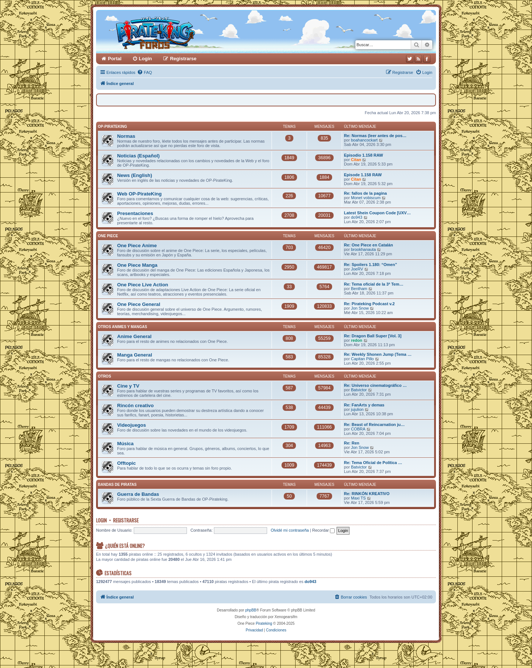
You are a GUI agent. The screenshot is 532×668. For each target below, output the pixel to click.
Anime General (134, 336)
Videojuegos (131, 425)
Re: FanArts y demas (364, 405)
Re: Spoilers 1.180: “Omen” (370, 264)
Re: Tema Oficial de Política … (373, 462)
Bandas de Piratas (117, 485)
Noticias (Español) (138, 156)
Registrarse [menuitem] (183, 58)
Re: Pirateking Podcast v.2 (369, 303)
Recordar (323, 530)
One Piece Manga (137, 265)
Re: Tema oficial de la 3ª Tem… (373, 284)
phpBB (250, 610)
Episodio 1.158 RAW (363, 155)
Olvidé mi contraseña (290, 530)
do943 (356, 217)
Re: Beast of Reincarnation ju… (374, 424)
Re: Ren (351, 443)
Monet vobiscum (366, 197)
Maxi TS (358, 498)
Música (125, 443)
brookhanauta (363, 249)
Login (101, 520)
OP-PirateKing (112, 127)
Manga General (134, 355)
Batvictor (359, 390)
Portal (115, 58)
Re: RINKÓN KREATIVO (366, 493)
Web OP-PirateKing (139, 194)
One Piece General (138, 304)
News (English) (134, 175)
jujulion (357, 409)
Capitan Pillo (362, 359)
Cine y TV (128, 386)
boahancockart (364, 140)
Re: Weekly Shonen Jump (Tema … (378, 354)
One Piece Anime (137, 245)
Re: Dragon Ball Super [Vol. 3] (373, 336)
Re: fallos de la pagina (365, 193)
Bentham (359, 288)
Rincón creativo (135, 405)
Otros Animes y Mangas (122, 327)
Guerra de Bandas (138, 494)
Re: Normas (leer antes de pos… (375, 135)
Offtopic (126, 463)
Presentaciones (135, 213)
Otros (104, 376)
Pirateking (264, 623)
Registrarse (126, 520)
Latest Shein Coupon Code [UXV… (377, 213)
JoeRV (357, 269)
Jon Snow (360, 308)
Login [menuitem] (145, 58)
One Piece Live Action (142, 284)
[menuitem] (144, 72)
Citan (356, 159)
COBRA (358, 429)
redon (356, 340)
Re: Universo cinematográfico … (375, 385)
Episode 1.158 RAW (363, 175)
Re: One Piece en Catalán (368, 245)
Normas (126, 136)
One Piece (108, 236)
